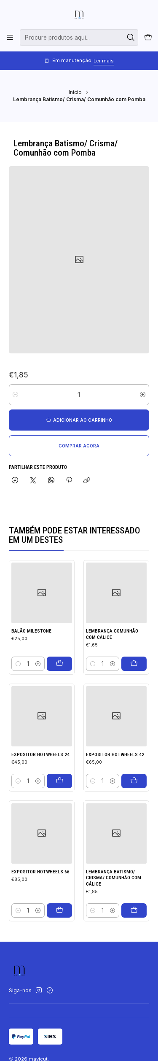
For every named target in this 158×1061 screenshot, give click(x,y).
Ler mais (104, 61)
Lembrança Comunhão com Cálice (112, 652)
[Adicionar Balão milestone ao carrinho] (59, 674)
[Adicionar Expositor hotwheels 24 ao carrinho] (59, 809)
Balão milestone (31, 641)
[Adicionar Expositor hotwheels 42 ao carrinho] (134, 820)
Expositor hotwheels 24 (40, 783)
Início (75, 92)
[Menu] (10, 37)
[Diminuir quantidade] (15, 395)
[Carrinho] (147, 37)
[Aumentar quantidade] (143, 395)
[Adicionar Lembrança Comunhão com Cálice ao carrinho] (134, 681)
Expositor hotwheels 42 (115, 794)
